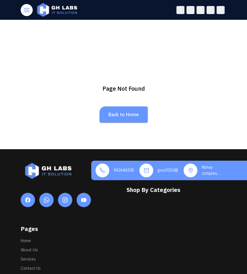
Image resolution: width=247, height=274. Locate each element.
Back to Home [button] (123, 114)
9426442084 (124, 170)
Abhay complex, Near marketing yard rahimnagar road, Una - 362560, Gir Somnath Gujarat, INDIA (212, 170)
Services (28, 259)
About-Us (29, 249)
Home (26, 240)
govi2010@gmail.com (167, 170)
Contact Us (31, 268)
